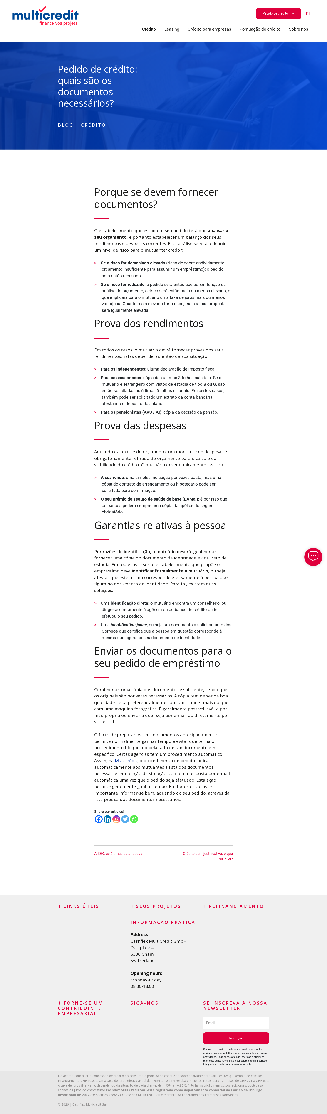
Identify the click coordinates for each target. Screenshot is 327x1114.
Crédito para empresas (209, 29)
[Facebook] (99, 819)
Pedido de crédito (275, 13)
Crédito (149, 29)
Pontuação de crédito (260, 29)
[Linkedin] (107, 819)
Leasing (171, 29)
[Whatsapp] (134, 819)
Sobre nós (298, 29)
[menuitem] (308, 13)
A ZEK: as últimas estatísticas (118, 853)
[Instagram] (116, 819)
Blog (66, 125)
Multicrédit (126, 760)
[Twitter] (125, 819)
